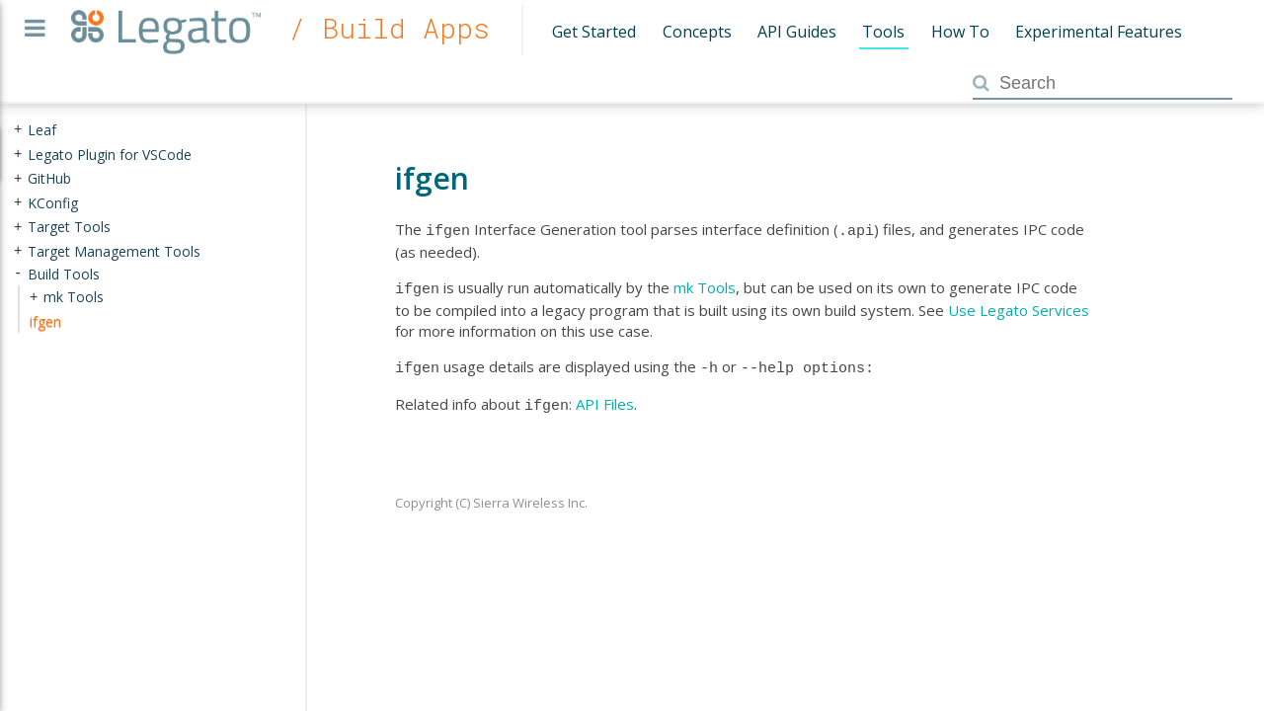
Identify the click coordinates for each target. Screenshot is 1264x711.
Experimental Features (1098, 31)
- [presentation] (18, 273)
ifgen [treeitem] (45, 321)
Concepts (697, 31)
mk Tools (704, 285)
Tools (883, 31)
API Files (605, 398)
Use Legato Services (1018, 306)
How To (960, 31)
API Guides (796, 31)
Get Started (594, 31)
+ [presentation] (18, 129)
